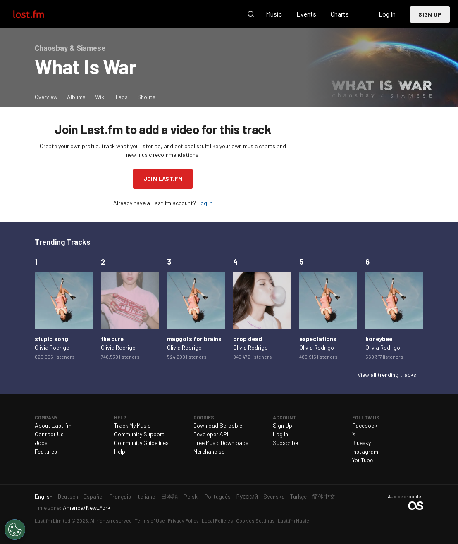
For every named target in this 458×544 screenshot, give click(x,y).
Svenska (274, 496)
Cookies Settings (255, 520)
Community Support (139, 434)
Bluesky (361, 442)
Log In (387, 14)
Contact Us (49, 434)
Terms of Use (150, 520)
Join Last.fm (163, 178)
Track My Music (132, 425)
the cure (112, 338)
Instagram (365, 451)
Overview (46, 96)
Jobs (41, 442)
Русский (247, 496)
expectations (317, 338)
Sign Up (429, 14)
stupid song (51, 338)
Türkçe (298, 496)
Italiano (145, 496)
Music (274, 14)
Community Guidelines (141, 442)
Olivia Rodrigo (52, 347)
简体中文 (323, 496)
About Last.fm (53, 425)
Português (217, 496)
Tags (121, 96)
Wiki (100, 96)
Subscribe (285, 442)
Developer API (210, 434)
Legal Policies (217, 520)
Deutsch (68, 496)
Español (93, 496)
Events (306, 14)
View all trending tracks (387, 374)
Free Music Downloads (220, 442)
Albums (76, 96)
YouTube (362, 460)
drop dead (247, 338)
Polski (191, 496)
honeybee (378, 338)
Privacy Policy (183, 520)
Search (251, 14)
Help (119, 451)
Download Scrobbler (218, 425)
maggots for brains (194, 338)
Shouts (146, 96)
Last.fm (38, 14)
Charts (340, 14)
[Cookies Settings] (15, 529)
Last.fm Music (293, 520)
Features (46, 451)
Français (120, 496)
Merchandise (208, 451)
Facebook (364, 425)
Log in (204, 202)
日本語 (169, 496)
